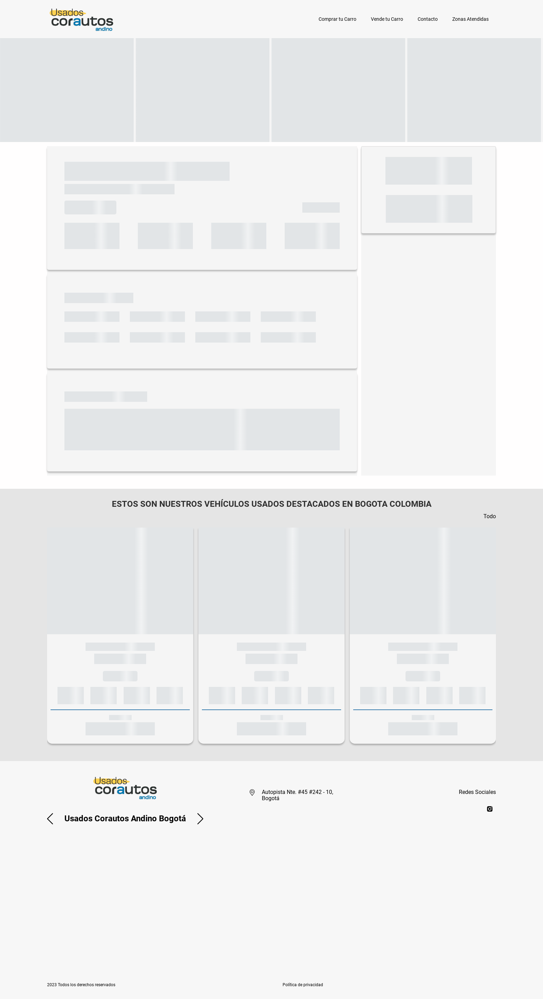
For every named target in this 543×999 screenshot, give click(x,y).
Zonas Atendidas (470, 19)
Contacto (428, 19)
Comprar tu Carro (337, 19)
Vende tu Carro (387, 19)
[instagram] (490, 808)
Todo (489, 516)
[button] (50, 818)
